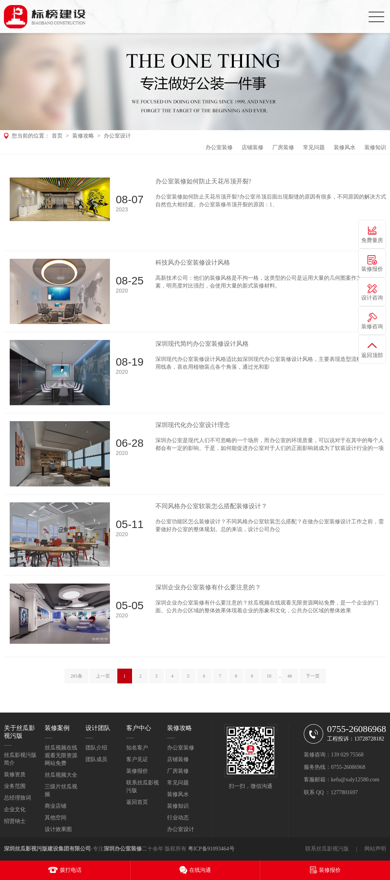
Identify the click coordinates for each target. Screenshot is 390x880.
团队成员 (96, 759)
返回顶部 (372, 355)
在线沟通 (200, 870)
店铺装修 (252, 147)
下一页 (313, 676)
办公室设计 (117, 136)
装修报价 (137, 771)
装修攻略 (83, 136)
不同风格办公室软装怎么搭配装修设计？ (211, 506)
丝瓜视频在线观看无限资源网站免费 (61, 755)
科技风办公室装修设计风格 (192, 262)
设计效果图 (58, 829)
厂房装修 (283, 147)
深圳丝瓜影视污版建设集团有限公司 (47, 849)
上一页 (103, 676)
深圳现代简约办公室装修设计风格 (202, 343)
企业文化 (15, 809)
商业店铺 (55, 806)
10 (269, 676)
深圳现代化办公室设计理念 (192, 425)
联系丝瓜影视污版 (327, 849)
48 (289, 676)
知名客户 (137, 748)
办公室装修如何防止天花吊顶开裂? (203, 181)
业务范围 (15, 786)
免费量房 (372, 240)
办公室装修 (219, 147)
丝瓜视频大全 (61, 775)
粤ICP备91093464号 (211, 849)
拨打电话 (71, 870)
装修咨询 (372, 326)
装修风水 (344, 147)
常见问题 (314, 147)
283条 (76, 676)
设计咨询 (372, 298)
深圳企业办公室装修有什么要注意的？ (208, 587)
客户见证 (137, 759)
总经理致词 (17, 798)
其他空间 (55, 818)
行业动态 (178, 818)
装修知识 (375, 147)
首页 (57, 136)
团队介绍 (96, 748)
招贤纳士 (15, 821)
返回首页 (137, 802)
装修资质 (15, 774)
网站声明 (375, 849)
